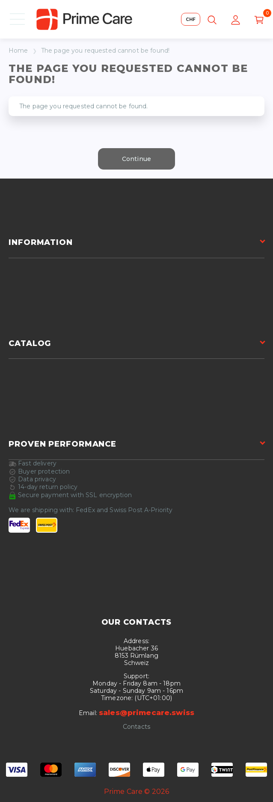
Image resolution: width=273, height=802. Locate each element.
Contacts (136, 726)
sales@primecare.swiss (146, 712)
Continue (136, 159)
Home (18, 50)
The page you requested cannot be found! (105, 50)
